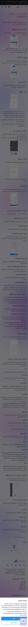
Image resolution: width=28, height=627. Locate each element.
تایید (14, 618)
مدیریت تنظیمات (14, 623)
